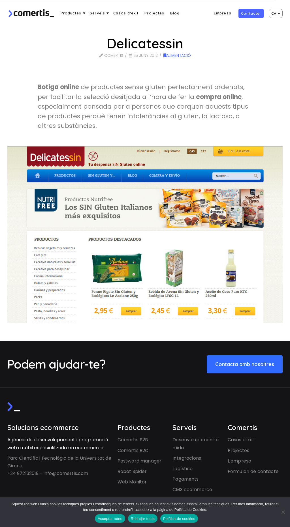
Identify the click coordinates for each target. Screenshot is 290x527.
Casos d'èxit (241, 439)
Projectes (238, 450)
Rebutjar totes (143, 519)
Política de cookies (179, 519)
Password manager (139, 461)
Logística (182, 468)
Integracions (186, 458)
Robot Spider (132, 471)
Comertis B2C (133, 450)
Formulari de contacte (253, 471)
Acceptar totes (110, 519)
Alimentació (177, 55)
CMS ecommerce (192, 489)
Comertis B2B (133, 439)
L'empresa (239, 461)
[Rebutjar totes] (283, 512)
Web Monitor (132, 482)
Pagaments (185, 479)
